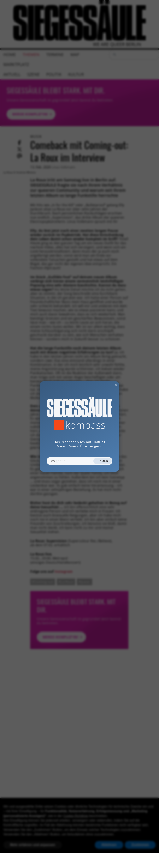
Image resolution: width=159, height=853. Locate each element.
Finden (102, 461)
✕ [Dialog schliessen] (105, 385)
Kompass (85, 425)
